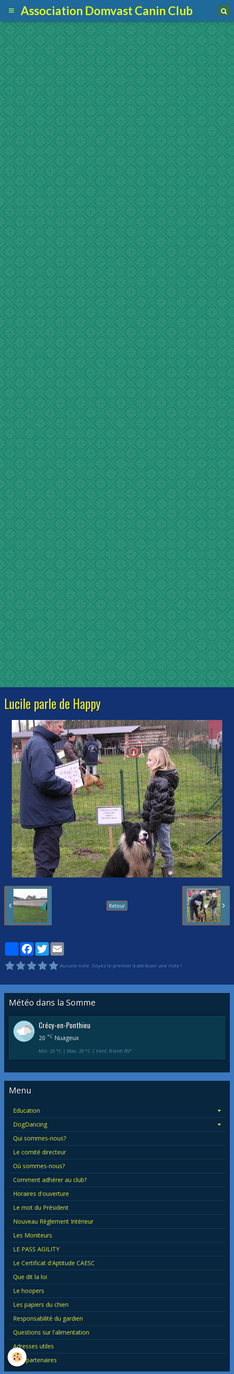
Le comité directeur (39, 1152)
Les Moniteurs (32, 1235)
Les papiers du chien (41, 1304)
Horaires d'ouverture (41, 1194)
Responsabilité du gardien (48, 1318)
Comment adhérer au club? (50, 1180)
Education (26, 1110)
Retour (117, 905)
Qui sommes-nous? (39, 1138)
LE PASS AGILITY (36, 1249)
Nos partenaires (35, 1360)
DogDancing (30, 1124)
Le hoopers (28, 1291)
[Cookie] (17, 1357)
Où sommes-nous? (39, 1166)
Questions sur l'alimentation (51, 1332)
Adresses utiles (33, 1346)
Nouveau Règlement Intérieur (53, 1221)
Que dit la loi (30, 1277)
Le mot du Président (41, 1207)
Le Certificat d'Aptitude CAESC (54, 1263)
